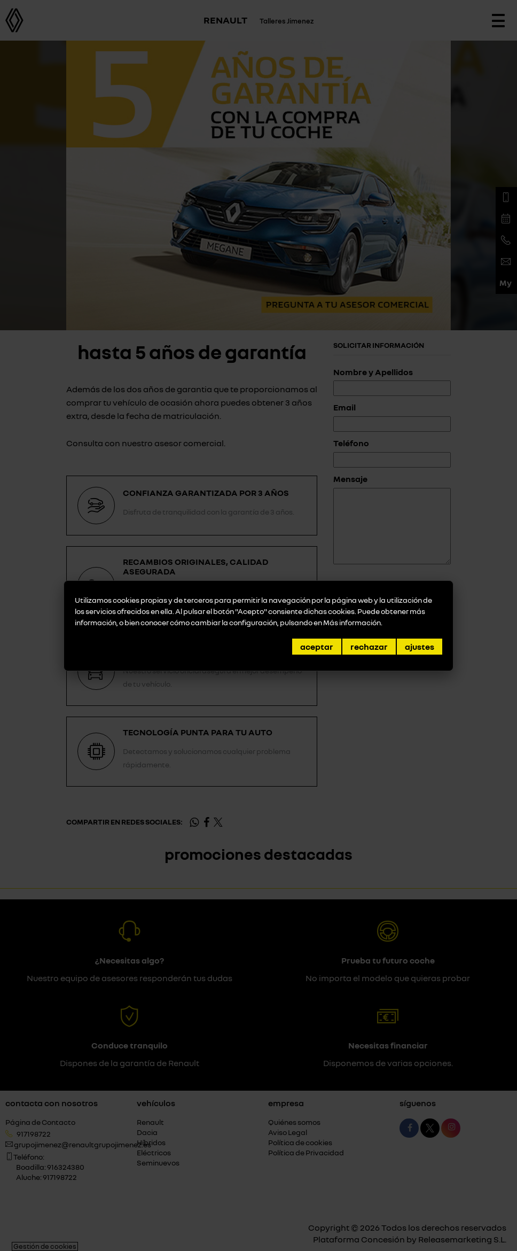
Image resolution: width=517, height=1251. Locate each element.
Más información (352, 622)
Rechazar (369, 646)
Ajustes (419, 646)
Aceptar (316, 646)
